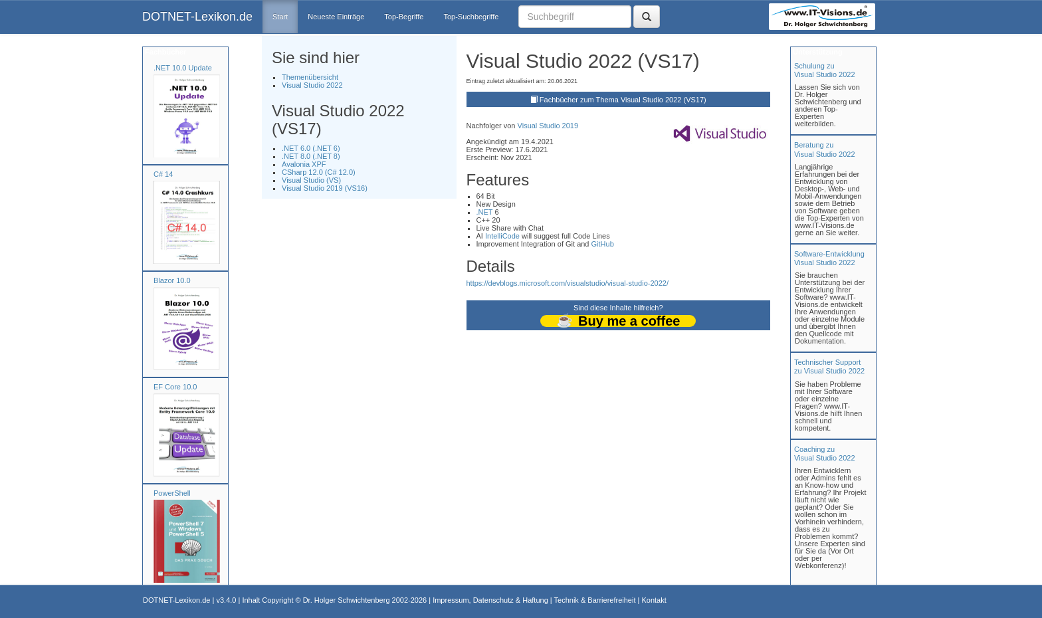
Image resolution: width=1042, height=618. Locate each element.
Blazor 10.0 (172, 280)
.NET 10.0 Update (183, 68)
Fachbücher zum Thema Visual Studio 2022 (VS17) (623, 100)
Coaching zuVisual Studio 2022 (824, 453)
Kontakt (653, 600)
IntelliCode (502, 236)
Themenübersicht (310, 77)
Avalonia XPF (304, 164)
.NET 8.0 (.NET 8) (311, 156)
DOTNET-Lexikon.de (197, 16)
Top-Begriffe (403, 17)
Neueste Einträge (336, 17)
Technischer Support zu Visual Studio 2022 (829, 366)
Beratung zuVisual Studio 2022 (824, 149)
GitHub (602, 244)
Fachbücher (164, 52)
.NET (484, 212)
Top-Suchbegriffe (470, 17)
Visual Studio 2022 (312, 85)
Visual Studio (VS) (311, 180)
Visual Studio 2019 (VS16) (324, 188)
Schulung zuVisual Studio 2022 (824, 70)
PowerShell (172, 493)
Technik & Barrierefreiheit (595, 600)
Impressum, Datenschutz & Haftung (490, 600)
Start (280, 17)
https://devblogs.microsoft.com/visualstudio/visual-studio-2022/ (568, 283)
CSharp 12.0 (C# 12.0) (319, 172)
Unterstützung (817, 52)
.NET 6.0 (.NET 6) (311, 148)
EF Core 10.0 (175, 387)
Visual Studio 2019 (548, 126)
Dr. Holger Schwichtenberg (346, 600)
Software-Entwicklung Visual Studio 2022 (829, 258)
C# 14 (163, 174)
